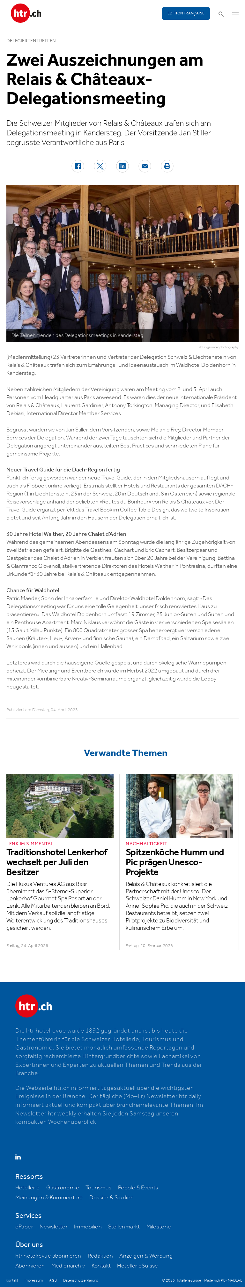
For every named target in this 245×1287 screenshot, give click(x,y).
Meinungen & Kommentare (49, 1197)
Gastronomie (62, 1187)
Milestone (158, 1226)
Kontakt (101, 1265)
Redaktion (100, 1255)
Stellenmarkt (124, 1226)
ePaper (24, 1226)
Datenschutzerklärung (80, 1280)
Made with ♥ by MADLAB (223, 1280)
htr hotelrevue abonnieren (48, 1255)
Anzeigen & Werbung (146, 1255)
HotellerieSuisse (137, 1265)
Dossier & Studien (111, 1197)
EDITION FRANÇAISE (186, 13)
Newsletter (54, 1226)
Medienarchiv (68, 1265)
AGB (53, 1280)
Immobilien (88, 1226)
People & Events (138, 1187)
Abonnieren (30, 1265)
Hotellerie (27, 1187)
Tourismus (98, 1187)
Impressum (34, 1280)
